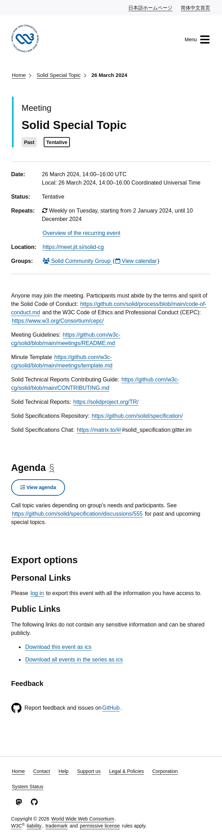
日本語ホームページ (150, 7)
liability (34, 826)
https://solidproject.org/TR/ (106, 402)
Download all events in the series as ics (74, 659)
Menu (197, 39)
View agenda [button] (38, 487)
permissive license (100, 826)
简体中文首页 (196, 7)
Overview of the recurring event (81, 233)
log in (37, 593)
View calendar (136, 261)
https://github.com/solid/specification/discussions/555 (77, 514)
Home (19, 75)
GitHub (111, 708)
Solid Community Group (77, 261)
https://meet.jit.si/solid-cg (73, 247)
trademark (56, 826)
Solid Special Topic (59, 75)
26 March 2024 (109, 75)
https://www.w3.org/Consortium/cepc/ (58, 321)
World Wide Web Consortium (82, 819)
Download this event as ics (58, 647)
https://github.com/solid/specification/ (137, 416)
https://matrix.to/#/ (99, 430)
